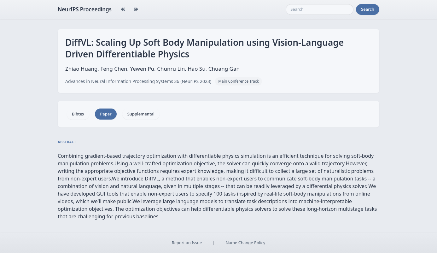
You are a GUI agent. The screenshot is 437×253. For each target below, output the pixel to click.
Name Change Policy (245, 242)
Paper (105, 114)
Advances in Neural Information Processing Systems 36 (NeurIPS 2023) (138, 81)
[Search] (319, 9)
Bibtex (78, 114)
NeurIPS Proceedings (85, 9)
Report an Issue (187, 242)
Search (367, 9)
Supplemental (140, 114)
